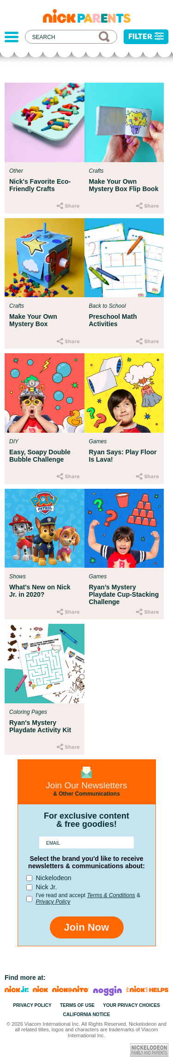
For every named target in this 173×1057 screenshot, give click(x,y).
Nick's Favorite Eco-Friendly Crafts (40, 185)
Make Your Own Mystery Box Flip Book (124, 185)
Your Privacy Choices (131, 1005)
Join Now (86, 927)
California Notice (86, 1014)
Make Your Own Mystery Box (33, 320)
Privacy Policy (53, 902)
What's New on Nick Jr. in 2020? (39, 590)
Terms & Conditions (111, 895)
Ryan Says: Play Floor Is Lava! (123, 455)
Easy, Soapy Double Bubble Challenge (40, 455)
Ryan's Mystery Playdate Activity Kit (40, 726)
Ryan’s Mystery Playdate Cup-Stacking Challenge (124, 594)
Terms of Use (77, 1005)
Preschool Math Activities (113, 320)
